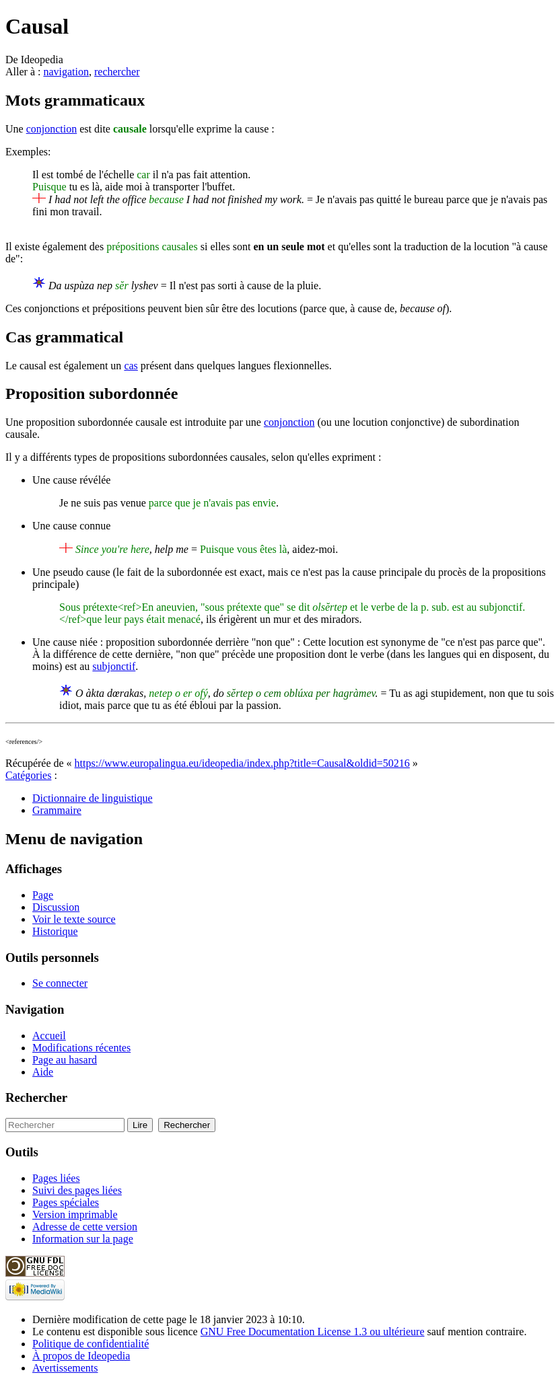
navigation (66, 71)
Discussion (55, 907)
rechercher (117, 71)
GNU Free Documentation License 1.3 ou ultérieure (313, 1331)
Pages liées (56, 1178)
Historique (55, 931)
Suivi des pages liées (77, 1190)
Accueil (49, 1035)
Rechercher (36, 1097)
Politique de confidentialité (90, 1343)
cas (130, 365)
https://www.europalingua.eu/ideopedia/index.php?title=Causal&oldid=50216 (242, 763)
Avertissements (65, 1368)
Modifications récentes (81, 1047)
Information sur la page (82, 1238)
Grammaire (56, 810)
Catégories (28, 775)
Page (42, 895)
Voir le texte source (74, 919)
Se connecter (60, 983)
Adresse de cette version (84, 1226)
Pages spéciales (65, 1202)
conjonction (51, 129)
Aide (42, 1072)
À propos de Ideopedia (81, 1355)
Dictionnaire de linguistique (92, 798)
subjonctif (113, 666)
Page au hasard (64, 1059)
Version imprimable (75, 1214)
